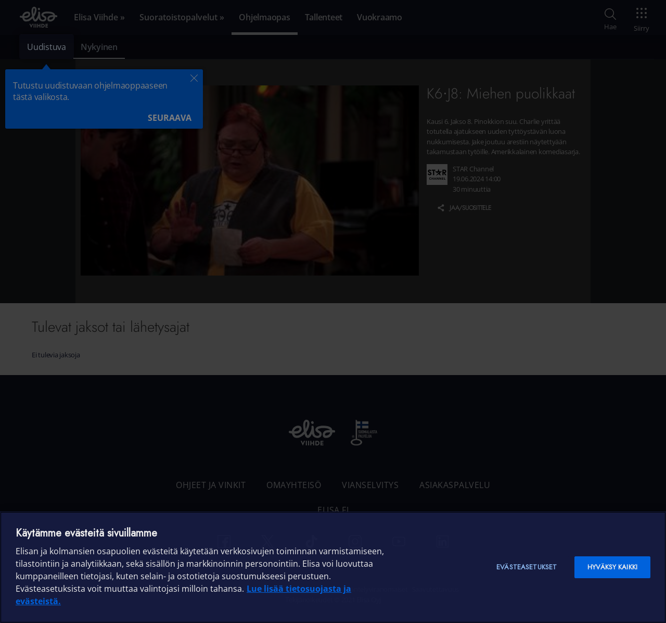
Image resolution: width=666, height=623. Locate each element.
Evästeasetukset (526, 567)
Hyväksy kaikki (612, 567)
